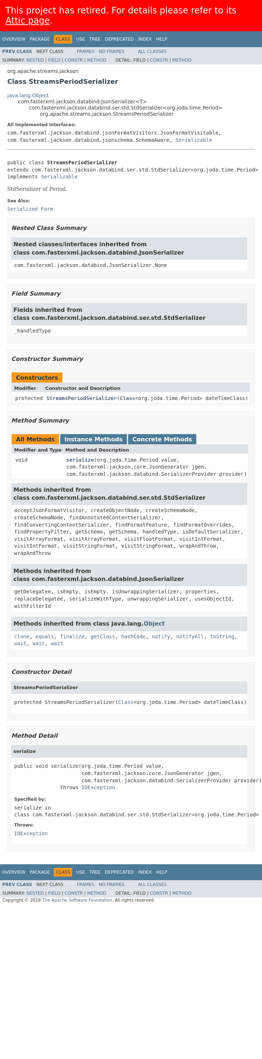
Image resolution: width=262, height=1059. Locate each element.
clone (21, 636)
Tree (95, 39)
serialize (80, 460)
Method (96, 60)
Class (127, 398)
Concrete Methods (162, 439)
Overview (13, 39)
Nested (35, 60)
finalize (72, 636)
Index (145, 39)
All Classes (152, 51)
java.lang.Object (28, 95)
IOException (98, 787)
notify (161, 636)
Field (54, 60)
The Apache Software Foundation (77, 900)
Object (154, 623)
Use (80, 39)
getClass (103, 636)
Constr (74, 60)
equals (45, 636)
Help (161, 39)
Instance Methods (94, 439)
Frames (86, 51)
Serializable (194, 140)
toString (222, 636)
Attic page (27, 21)
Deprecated (119, 39)
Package (40, 39)
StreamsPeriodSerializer (81, 398)
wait (20, 643)
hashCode (133, 636)
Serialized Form (30, 209)
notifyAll (190, 636)
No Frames (111, 51)
